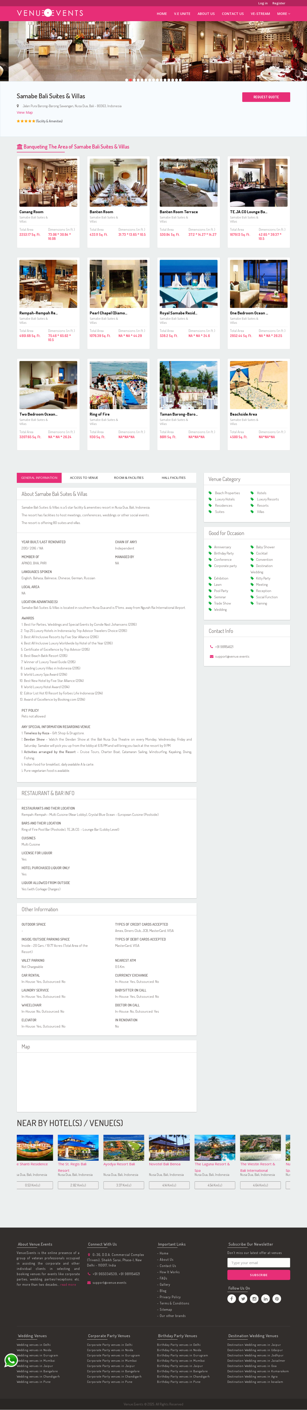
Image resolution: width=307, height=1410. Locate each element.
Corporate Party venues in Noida (110, 1350)
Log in (263, 3)
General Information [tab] (39, 477)
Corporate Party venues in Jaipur (111, 1366)
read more (67, 1285)
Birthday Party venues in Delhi (179, 1345)
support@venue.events (109, 1283)
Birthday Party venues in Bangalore (182, 1371)
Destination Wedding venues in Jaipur (254, 1345)
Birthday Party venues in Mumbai (181, 1361)
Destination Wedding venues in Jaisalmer (256, 1361)
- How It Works (168, 1272)
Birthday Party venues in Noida (179, 1350)
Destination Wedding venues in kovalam (255, 1382)
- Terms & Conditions (173, 1304)
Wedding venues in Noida (34, 1350)
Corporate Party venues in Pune (109, 1382)
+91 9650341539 (105, 1274)
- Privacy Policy (169, 1297)
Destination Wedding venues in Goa (252, 1366)
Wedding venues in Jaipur (35, 1366)
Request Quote (266, 97)
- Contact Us (166, 1266)
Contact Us (233, 13)
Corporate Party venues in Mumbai (112, 1361)
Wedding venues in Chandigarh (38, 1377)
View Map (25, 112)
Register (278, 3)
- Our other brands (171, 1316)
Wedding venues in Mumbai (36, 1361)
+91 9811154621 (129, 1274)
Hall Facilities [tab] (174, 477)
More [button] (283, 13)
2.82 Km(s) (39, 1185)
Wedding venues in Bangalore (37, 1371)
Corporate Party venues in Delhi (110, 1345)
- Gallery (163, 1285)
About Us (206, 13)
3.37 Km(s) (85, 1185)
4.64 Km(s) (221, 1185)
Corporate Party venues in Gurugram (113, 1355)
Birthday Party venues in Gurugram (182, 1355)
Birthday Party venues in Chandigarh (183, 1377)
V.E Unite (182, 13)
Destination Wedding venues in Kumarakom (258, 1371)
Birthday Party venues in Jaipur (180, 1366)
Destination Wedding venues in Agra (252, 1377)
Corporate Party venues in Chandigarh (114, 1377)
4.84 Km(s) (267, 1185)
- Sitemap (164, 1310)
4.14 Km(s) (131, 1185)
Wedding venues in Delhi (34, 1345)
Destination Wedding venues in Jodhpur (255, 1355)
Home (162, 13)
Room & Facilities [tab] (129, 477)
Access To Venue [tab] (84, 477)
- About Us (165, 1260)
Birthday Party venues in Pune (179, 1382)
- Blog (161, 1291)
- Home (162, 1254)
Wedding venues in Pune (34, 1382)
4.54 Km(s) (176, 1185)
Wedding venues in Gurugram (37, 1355)
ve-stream (260, 13)
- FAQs (162, 1279)
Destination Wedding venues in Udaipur (255, 1350)
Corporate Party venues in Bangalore (113, 1371)
